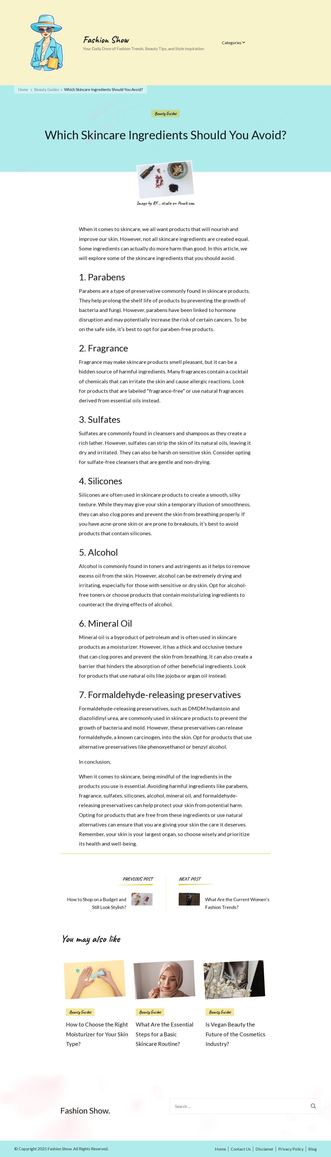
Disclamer (264, 1148)
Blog (312, 1148)
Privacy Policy (291, 1148)
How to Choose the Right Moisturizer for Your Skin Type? (97, 1034)
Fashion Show (105, 39)
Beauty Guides (165, 113)
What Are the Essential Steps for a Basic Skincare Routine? (164, 1034)
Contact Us (241, 1148)
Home (220, 1148)
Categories (232, 42)
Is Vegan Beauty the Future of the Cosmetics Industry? (235, 1034)
